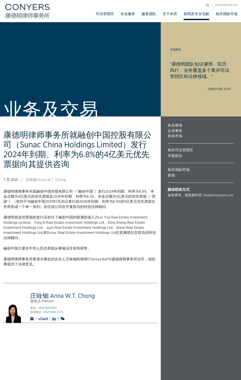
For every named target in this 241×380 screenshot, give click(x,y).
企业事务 (175, 131)
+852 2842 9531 (47, 308)
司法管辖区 (105, 14)
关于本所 (170, 14)
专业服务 (127, 14)
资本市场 (175, 136)
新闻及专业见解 (196, 14)
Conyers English (226, 5)
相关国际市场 (227, 14)
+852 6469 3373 (53, 312)
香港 (171, 175)
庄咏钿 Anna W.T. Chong (46, 180)
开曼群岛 (175, 156)
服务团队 (149, 14)
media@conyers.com (218, 195)
